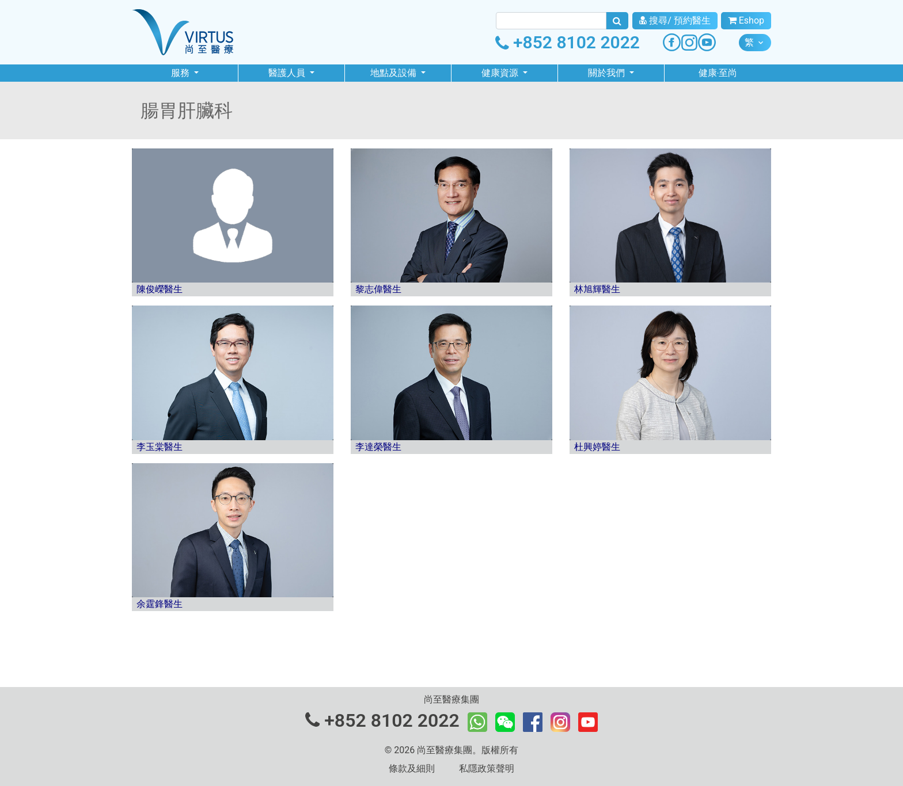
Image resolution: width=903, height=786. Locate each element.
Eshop (746, 20)
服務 (181, 72)
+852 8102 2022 (567, 42)
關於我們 (607, 72)
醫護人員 (288, 72)
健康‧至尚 (718, 72)
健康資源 (501, 72)
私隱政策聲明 (486, 768)
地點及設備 (394, 72)
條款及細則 (412, 768)
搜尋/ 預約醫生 (675, 20)
